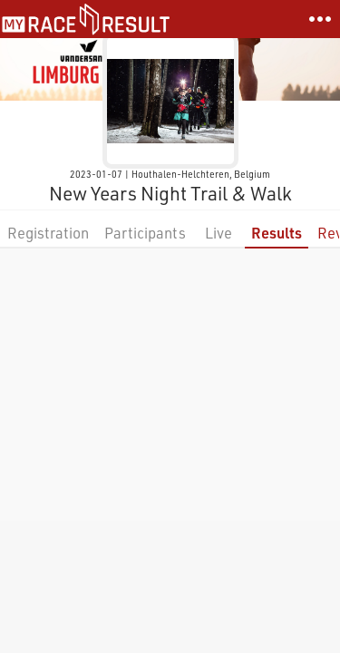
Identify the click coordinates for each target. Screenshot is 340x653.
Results (276, 232)
